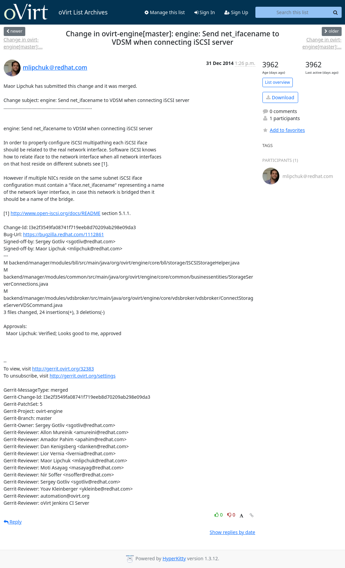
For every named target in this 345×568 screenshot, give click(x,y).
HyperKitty (174, 558)
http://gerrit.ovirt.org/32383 (63, 368)
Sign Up (236, 12)
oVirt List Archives (56, 12)
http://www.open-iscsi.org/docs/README (55, 213)
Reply (13, 522)
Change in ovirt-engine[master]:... (23, 43)
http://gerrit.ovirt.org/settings (83, 375)
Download (280, 97)
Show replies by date (232, 532)
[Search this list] (292, 12)
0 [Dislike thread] (231, 514)
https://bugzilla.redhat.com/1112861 (63, 234)
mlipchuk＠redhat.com (55, 67)
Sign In (204, 12)
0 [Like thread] (219, 514)
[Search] (336, 12)
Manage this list (165, 12)
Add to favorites (283, 130)
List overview (277, 82)
